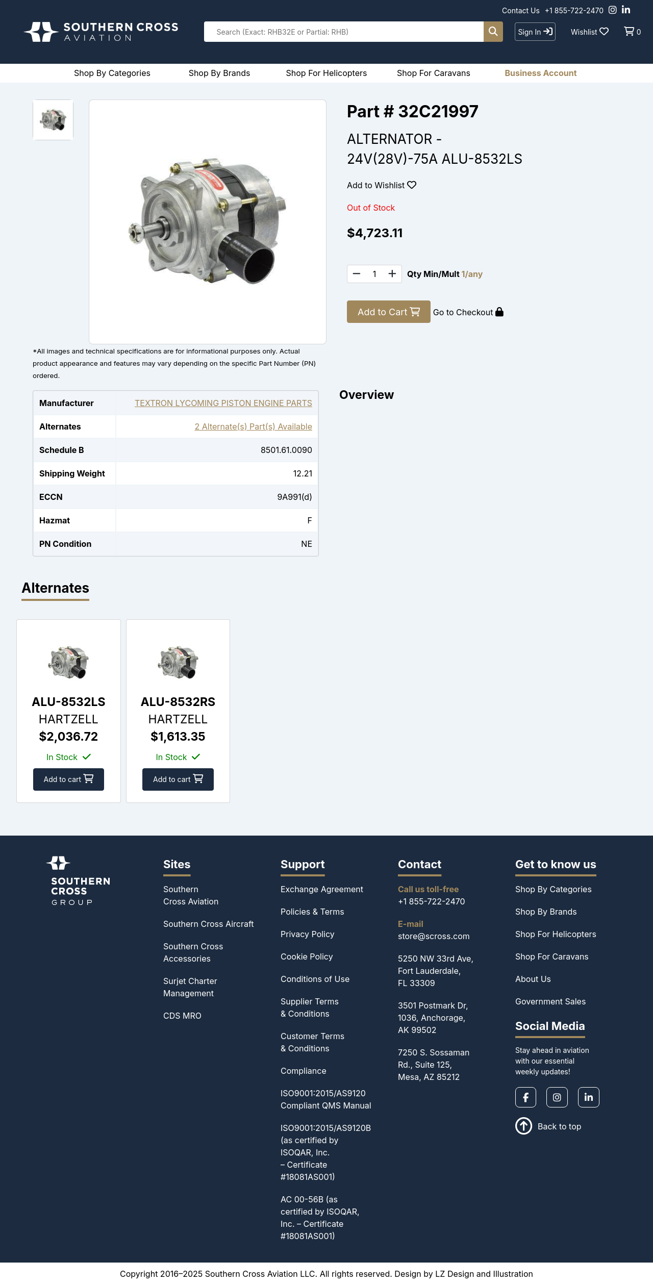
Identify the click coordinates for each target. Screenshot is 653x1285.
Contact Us (521, 10)
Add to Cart (389, 312)
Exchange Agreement (322, 889)
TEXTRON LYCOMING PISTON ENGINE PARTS (223, 403)
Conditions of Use (315, 979)
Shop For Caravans (552, 956)
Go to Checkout (468, 312)
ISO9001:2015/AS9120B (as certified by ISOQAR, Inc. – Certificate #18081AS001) (326, 1152)
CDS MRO (182, 1016)
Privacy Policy (308, 934)
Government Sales (550, 1001)
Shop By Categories (553, 889)
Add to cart (69, 779)
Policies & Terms (312, 911)
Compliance (303, 1071)
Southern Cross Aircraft (208, 924)
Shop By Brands (546, 911)
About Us (533, 979)
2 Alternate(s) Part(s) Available (253, 426)
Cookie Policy (307, 956)
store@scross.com (434, 936)
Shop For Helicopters (555, 934)
